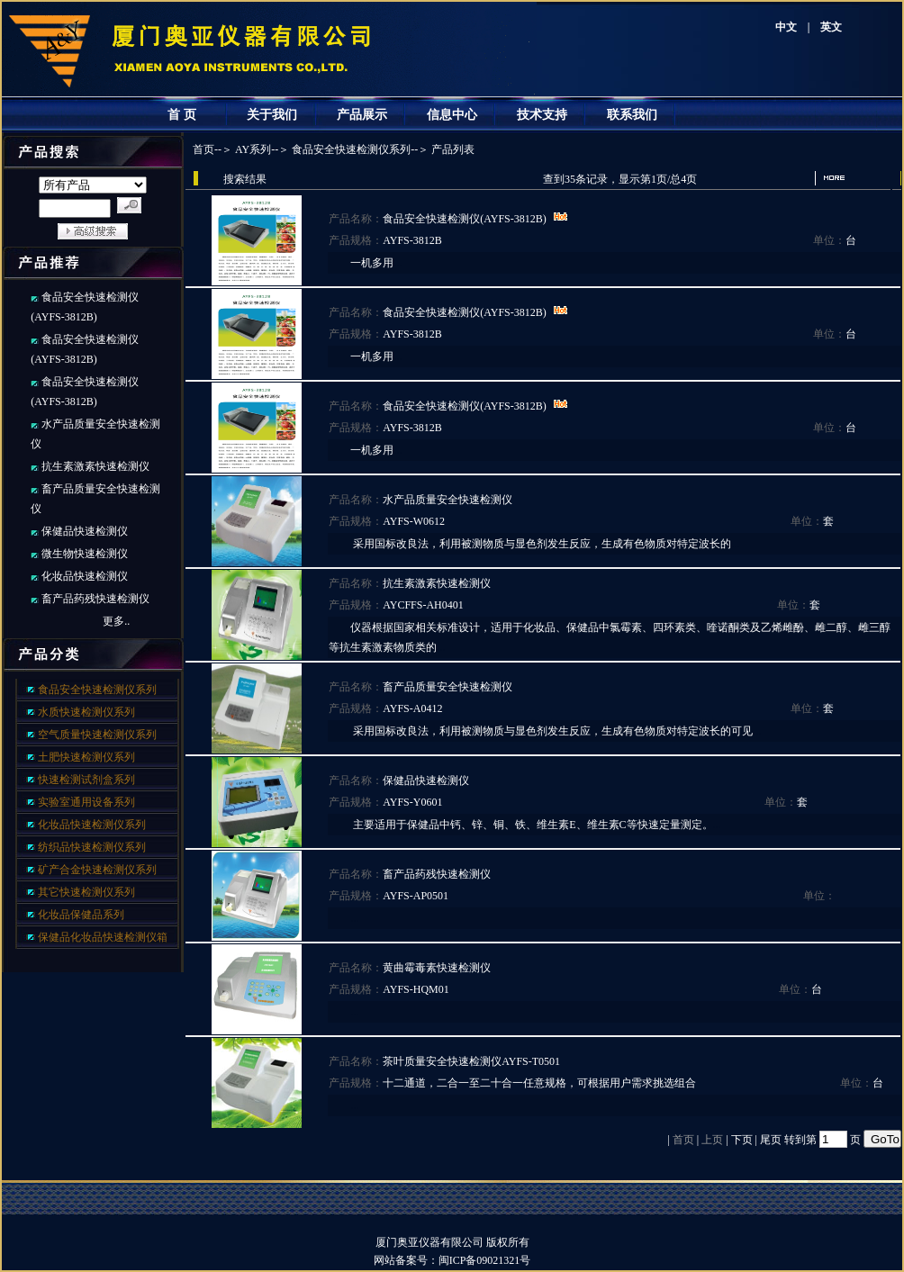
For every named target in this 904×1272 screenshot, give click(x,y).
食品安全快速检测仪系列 (97, 689)
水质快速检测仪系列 (86, 712)
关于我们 (272, 115)
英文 (831, 27)
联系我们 (632, 115)
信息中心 (452, 115)
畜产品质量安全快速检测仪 (447, 687)
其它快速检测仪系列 (86, 892)
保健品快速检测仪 (84, 531)
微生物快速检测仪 (84, 553)
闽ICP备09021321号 (495, 1260)
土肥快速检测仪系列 (86, 757)
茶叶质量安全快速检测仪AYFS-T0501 (471, 1061)
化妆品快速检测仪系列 (92, 824)
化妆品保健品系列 (81, 914)
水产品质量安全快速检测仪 (447, 499)
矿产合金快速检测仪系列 (97, 869)
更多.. (116, 621)
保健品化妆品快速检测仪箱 (102, 937)
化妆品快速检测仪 (84, 576)
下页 (742, 1139)
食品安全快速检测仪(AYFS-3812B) (465, 218)
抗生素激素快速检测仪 (95, 466)
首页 (203, 149)
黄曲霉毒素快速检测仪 (437, 967)
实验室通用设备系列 (86, 802)
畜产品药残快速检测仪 (95, 598)
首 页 (181, 115)
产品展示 (362, 115)
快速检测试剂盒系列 (86, 779)
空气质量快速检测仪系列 (97, 734)
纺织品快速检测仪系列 (92, 847)
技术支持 (542, 115)
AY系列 (253, 149)
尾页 (771, 1139)
